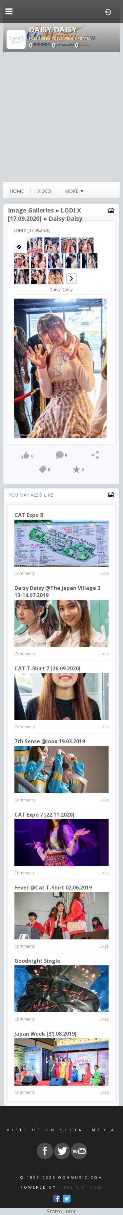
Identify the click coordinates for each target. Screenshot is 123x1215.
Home (17, 191)
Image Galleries (31, 210)
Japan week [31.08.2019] (45, 1033)
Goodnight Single (37, 960)
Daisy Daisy (65, 218)
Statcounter (61, 1211)
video (44, 191)
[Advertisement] (61, 117)
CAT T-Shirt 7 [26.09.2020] (47, 668)
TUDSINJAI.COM (81, 1187)
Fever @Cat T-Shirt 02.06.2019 (53, 887)
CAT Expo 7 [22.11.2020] (44, 814)
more (74, 191)
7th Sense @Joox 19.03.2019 (49, 741)
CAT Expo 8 (28, 515)
